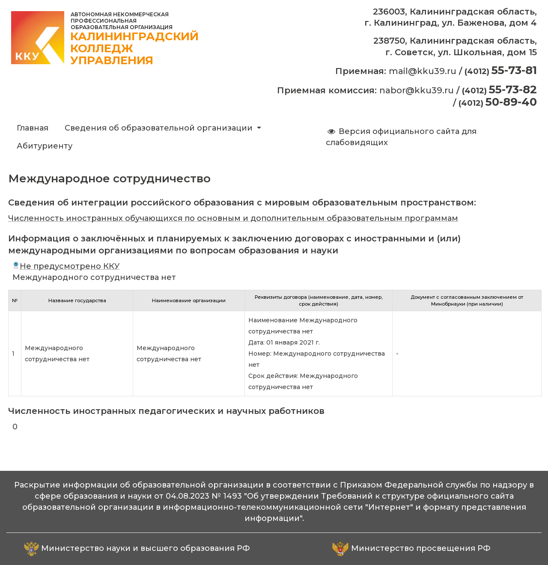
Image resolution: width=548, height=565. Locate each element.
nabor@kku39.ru (416, 90)
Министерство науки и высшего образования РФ (145, 548)
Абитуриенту (44, 146)
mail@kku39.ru (422, 71)
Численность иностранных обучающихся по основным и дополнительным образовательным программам (233, 218)
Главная (32, 128)
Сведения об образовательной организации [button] (160, 128)
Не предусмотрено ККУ (65, 266)
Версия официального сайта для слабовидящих (401, 137)
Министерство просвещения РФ (421, 548)
